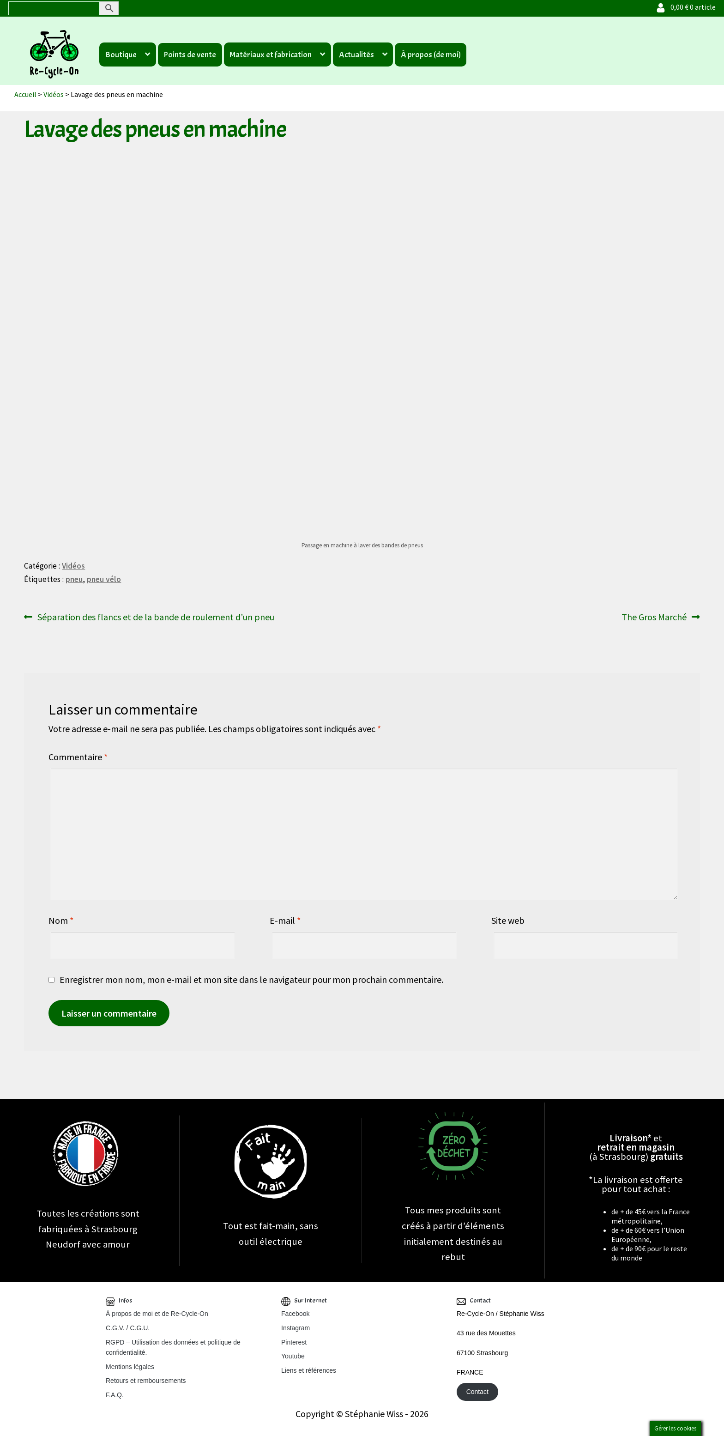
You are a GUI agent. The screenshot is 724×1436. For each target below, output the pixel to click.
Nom (60, 920)
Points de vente (189, 54)
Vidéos (53, 94)
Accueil (25, 94)
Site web (508, 920)
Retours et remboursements (146, 1380)
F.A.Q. (115, 1395)
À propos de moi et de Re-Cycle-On (157, 1313)
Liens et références (308, 1370)
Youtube (293, 1356)
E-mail (285, 920)
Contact (477, 1392)
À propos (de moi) (431, 54)
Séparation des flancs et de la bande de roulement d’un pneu (155, 617)
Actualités (356, 54)
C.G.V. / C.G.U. (128, 1328)
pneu (74, 579)
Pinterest (294, 1342)
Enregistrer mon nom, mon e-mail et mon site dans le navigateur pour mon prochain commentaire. (251, 979)
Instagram (295, 1328)
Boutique (121, 54)
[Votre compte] (660, 7)
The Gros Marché (654, 617)
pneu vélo (104, 579)
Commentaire (78, 757)
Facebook (295, 1313)
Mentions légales (130, 1366)
